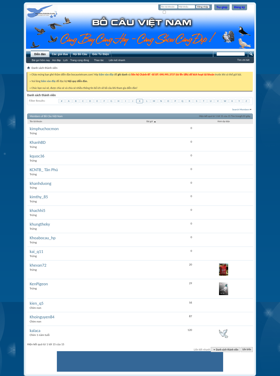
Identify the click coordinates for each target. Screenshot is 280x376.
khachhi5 (37, 210)
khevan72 (38, 265)
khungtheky (40, 224)
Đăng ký (239, 7)
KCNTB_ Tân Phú (44, 169)
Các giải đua (60, 54)
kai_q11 (36, 251)
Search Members (240, 109)
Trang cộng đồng (79, 60)
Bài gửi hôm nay (41, 60)
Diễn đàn (40, 54)
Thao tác (99, 60)
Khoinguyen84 (42, 316)
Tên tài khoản (36, 121)
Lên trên (247, 349)
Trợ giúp (222, 7)
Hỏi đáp (56, 60)
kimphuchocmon (44, 128)
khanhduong (40, 183)
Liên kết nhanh (117, 60)
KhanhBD (38, 142)
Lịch (65, 60)
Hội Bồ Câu (80, 54)
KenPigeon (39, 283)
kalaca (35, 330)
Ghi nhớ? (169, 12)
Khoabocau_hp (42, 237)
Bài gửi (151, 121)
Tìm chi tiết (243, 60)
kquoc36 (37, 156)
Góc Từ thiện (100, 54)
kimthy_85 (39, 196)
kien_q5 (36, 303)
